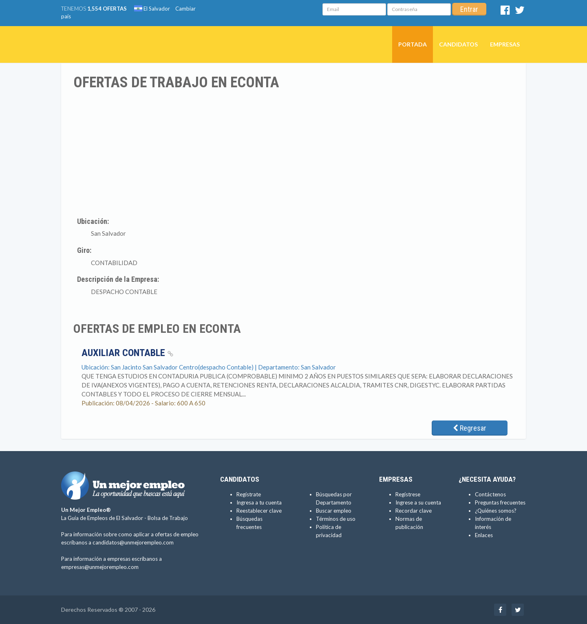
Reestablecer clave (259, 510)
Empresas (505, 44)
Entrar (469, 9)
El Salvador (152, 8)
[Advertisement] (293, 152)
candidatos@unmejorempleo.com (133, 542)
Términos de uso (335, 519)
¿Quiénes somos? (495, 510)
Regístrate (248, 494)
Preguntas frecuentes (500, 502)
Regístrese (407, 494)
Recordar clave (413, 510)
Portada (412, 44)
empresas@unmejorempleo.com (100, 567)
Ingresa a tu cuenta (259, 502)
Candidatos (458, 44)
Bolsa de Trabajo (168, 518)
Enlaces (484, 535)
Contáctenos (490, 494)
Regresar (469, 428)
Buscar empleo (333, 510)
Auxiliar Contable (127, 352)
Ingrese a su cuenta (418, 502)
